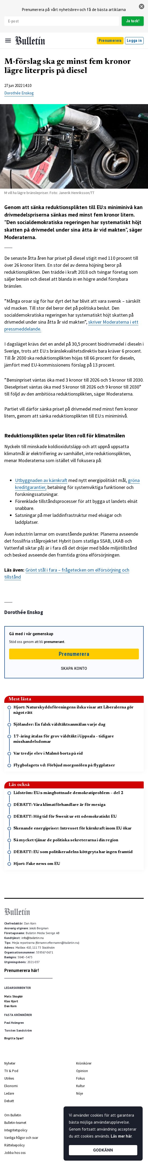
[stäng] (141, 6)
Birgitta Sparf (14, 1038)
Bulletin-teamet (15, 1122)
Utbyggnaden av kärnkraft (41, 480)
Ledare (9, 1093)
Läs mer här (121, 1136)
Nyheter (9, 1063)
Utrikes (9, 1078)
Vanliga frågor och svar (21, 1137)
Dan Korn (10, 1006)
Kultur (80, 1086)
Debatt (9, 1101)
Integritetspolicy (15, 1130)
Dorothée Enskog (19, 93)
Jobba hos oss (14, 1152)
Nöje (79, 1093)
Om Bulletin (12, 1115)
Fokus (80, 1078)
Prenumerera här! (21, 970)
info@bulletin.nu (32, 938)
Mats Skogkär (13, 996)
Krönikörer (83, 1063)
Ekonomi (11, 1086)
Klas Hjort (11, 1001)
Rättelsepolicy (14, 1145)
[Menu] (8, 40)
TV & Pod (11, 1071)
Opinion (82, 1071)
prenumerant (54, 641)
